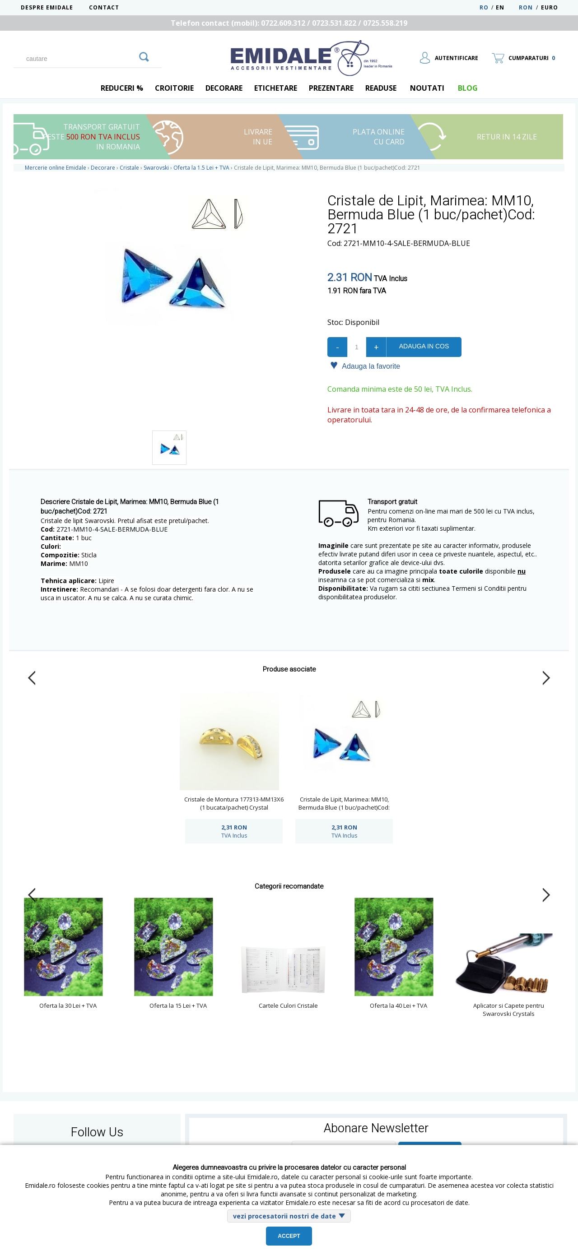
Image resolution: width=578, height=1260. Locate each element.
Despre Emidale (47, 7)
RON (526, 7)
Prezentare (331, 88)
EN (506, 7)
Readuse (380, 88)
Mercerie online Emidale (55, 167)
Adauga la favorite (365, 365)
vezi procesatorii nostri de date (284, 1216)
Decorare (223, 88)
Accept (289, 1236)
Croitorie (174, 88)
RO (484, 7)
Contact (104, 7)
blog (468, 88)
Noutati (427, 88)
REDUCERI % (122, 88)
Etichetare (275, 88)
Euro (549, 7)
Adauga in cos (424, 346)
